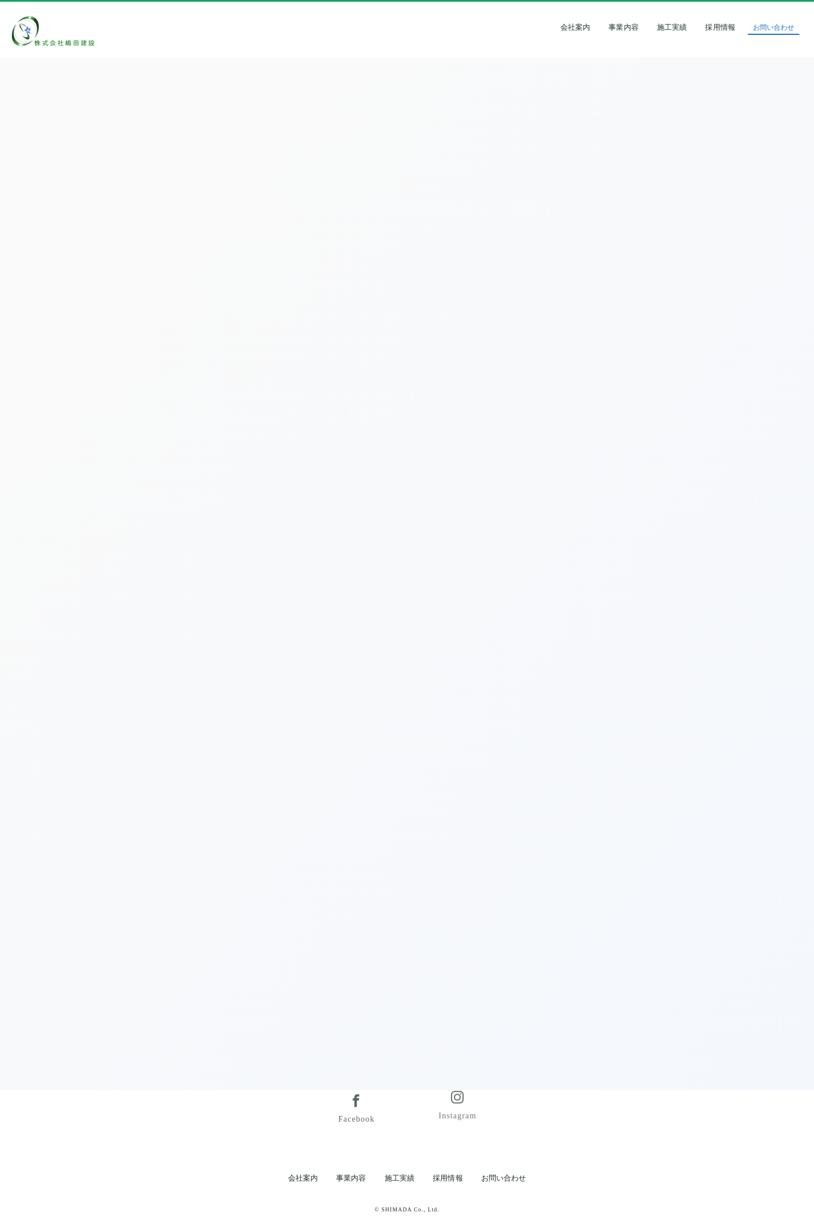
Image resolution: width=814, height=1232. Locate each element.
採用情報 (737, 27)
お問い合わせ (503, 1178)
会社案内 (591, 27)
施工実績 (688, 27)
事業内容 (640, 27)
